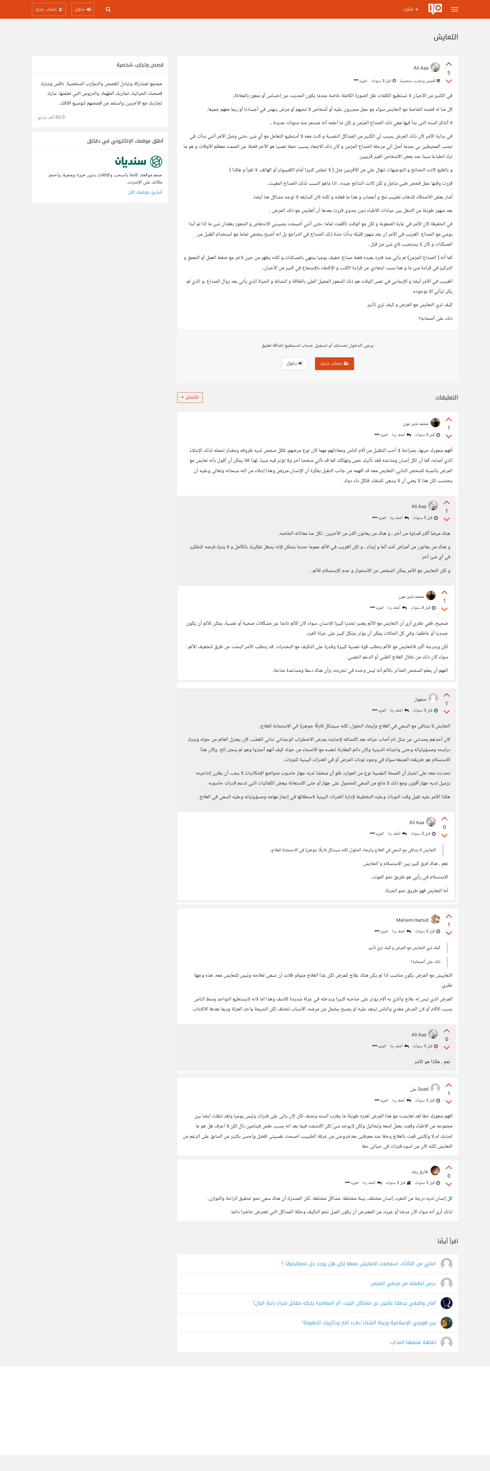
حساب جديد (334, 363)
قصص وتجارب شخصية (419, 81)
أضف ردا (401, 435)
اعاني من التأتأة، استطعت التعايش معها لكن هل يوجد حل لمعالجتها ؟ (359, 1279)
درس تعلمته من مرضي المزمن (403, 1299)
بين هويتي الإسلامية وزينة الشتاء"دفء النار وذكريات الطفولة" (368, 1338)
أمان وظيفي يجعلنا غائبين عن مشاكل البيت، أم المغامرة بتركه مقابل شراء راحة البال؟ (344, 1318)
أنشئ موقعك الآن (145, 192)
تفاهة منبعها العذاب (413, 1358)
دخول (294, 363)
